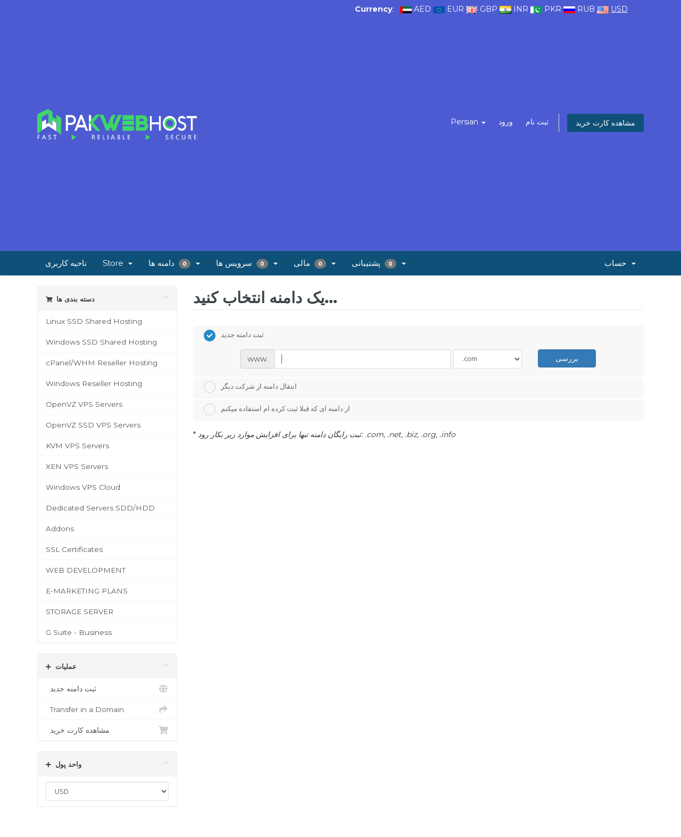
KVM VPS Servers (77, 445)
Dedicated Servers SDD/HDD (100, 508)
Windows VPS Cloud (83, 487)
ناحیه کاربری (66, 263)
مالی (315, 263)
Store (117, 263)
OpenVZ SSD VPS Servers (93, 425)
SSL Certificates (74, 549)
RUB (586, 9)
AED (422, 9)
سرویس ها (247, 263)
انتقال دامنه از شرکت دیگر (250, 387)
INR (520, 9)
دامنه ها (174, 263)
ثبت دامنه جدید (107, 688)
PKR (552, 9)
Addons (60, 528)
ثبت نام (537, 122)
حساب (620, 263)
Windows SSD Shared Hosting (101, 342)
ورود (506, 122)
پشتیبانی (379, 263)
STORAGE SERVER (79, 611)
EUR (455, 9)
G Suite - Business (79, 632)
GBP (488, 9)
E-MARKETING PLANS (87, 591)
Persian (468, 122)
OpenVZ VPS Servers (84, 404)
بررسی (566, 358)
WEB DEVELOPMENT (86, 570)
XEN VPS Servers (77, 466)
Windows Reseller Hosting (94, 383)
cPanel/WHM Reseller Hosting (101, 362)
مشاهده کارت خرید (605, 123)
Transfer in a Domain (107, 709)
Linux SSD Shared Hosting (94, 321)
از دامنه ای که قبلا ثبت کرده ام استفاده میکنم (277, 409)
